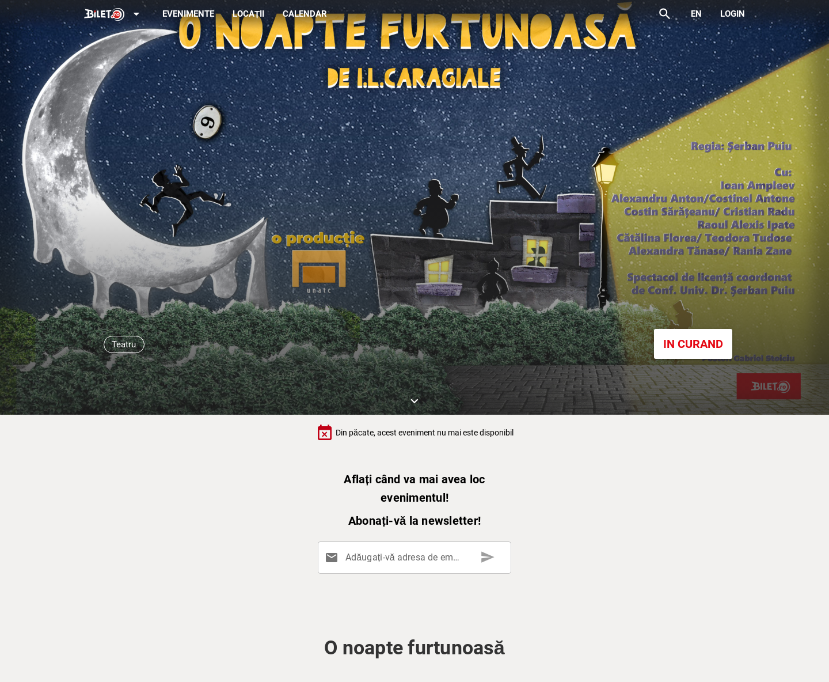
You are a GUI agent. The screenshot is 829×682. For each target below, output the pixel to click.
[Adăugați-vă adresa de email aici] (417, 557)
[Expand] (114, 14)
